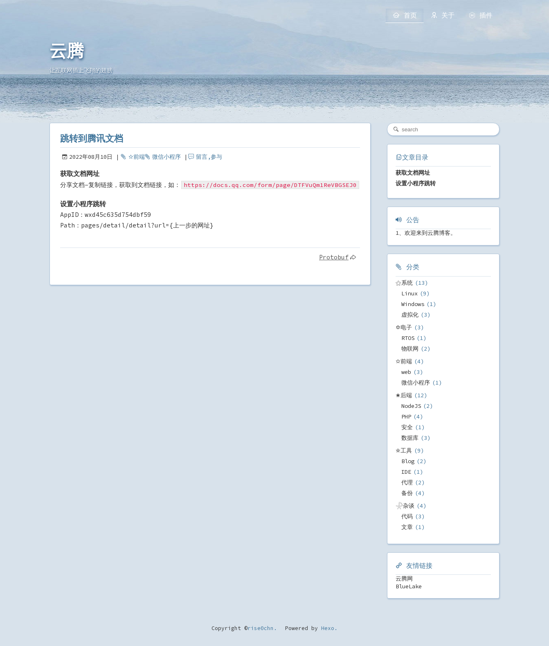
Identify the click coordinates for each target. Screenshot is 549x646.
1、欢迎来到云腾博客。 (426, 232)
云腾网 (404, 578)
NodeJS (411, 406)
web (406, 372)
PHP (406, 416)
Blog (407, 461)
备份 (407, 493)
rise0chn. (262, 628)
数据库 (409, 437)
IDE (406, 471)
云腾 (67, 51)
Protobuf (334, 257)
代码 (407, 516)
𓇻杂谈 (405, 505)
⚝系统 (404, 282)
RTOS (407, 338)
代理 (407, 482)
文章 (407, 527)
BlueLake (409, 586)
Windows (412, 304)
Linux (409, 293)
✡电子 (404, 327)
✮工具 (404, 450)
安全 (407, 427)
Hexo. (328, 628)
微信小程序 (166, 156)
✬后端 (404, 395)
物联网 (409, 348)
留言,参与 (209, 156)
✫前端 (136, 156)
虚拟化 (409, 314)
